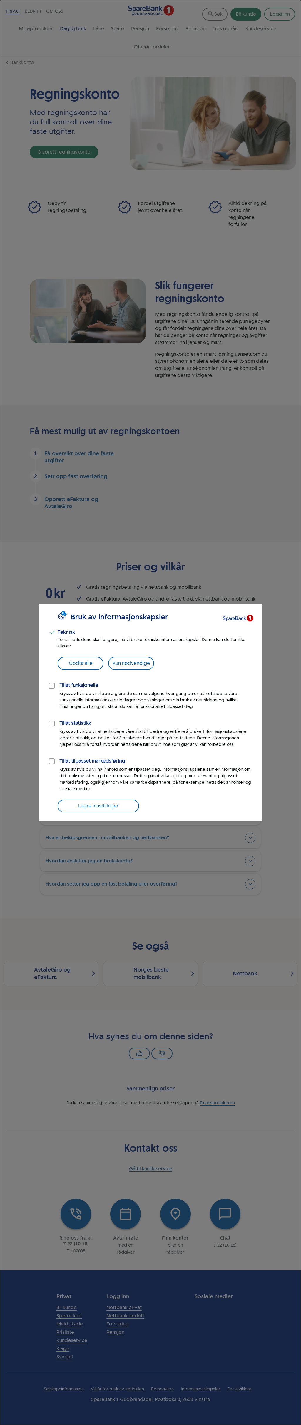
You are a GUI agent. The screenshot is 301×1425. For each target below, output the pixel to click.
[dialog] (150, 712)
